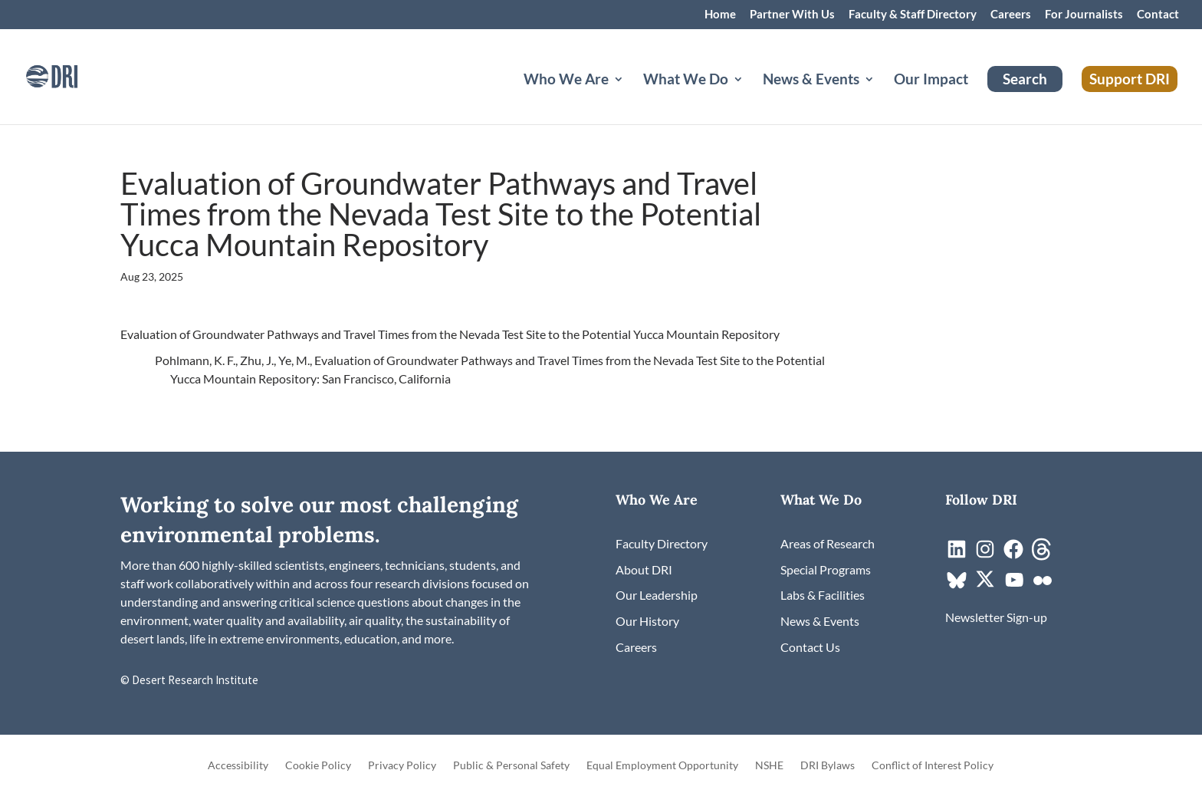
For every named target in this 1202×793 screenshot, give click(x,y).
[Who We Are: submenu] (631, 97)
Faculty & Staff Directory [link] (913, 14)
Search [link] (1025, 78)
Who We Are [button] (566, 80)
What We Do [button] (685, 80)
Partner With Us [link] (792, 14)
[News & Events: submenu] (881, 97)
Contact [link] (1158, 14)
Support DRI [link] (1129, 78)
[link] (72, 74)
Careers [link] (1010, 14)
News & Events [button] (811, 80)
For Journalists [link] (1084, 14)
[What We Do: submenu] (750, 97)
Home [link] (720, 14)
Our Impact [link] (931, 80)
